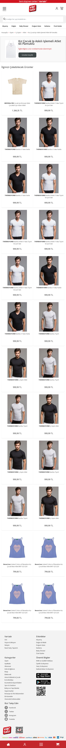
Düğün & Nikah (41, 642)
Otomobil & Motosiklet (12, 699)
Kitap (6, 672)
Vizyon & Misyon (10, 642)
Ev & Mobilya (9, 680)
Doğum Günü (36, 26)
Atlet (24, 33)
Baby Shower (23, 26)
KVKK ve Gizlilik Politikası (44, 661)
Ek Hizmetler (9, 696)
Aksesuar (8, 666)
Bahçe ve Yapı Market (12, 688)
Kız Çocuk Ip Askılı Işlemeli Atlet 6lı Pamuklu (42, 33)
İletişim (7, 645)
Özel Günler (58, 26)
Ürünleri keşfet (27, 55)
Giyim (12, 33)
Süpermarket (9, 691)
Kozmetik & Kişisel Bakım (13, 683)
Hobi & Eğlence (10, 669)
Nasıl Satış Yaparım (11, 648)
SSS (6, 640)
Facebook (10, 707)
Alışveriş (5, 26)
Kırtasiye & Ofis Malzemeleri (14, 694)
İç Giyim (18, 33)
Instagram (10, 715)
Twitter (9, 711)
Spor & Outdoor (10, 685)
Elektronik (8, 674)
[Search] (33, 19)
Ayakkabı (8, 664)
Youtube (10, 719)
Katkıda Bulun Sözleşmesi (45, 669)
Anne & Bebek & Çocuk (12, 677)
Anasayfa (4, 33)
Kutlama (47, 26)
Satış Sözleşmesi (42, 666)
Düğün (14, 26)
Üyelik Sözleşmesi (42, 664)
